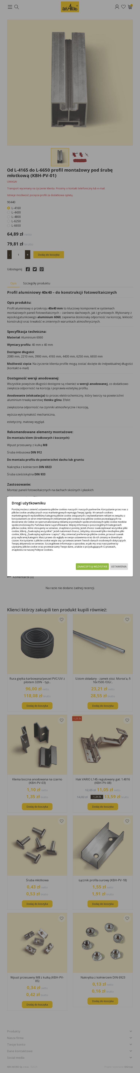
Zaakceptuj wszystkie (85, 566)
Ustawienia (112, 566)
